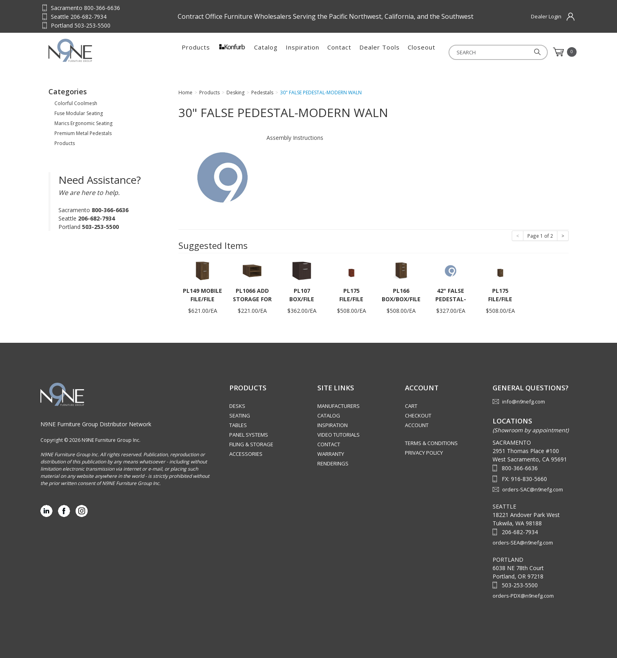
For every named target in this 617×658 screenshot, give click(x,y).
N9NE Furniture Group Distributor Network (95, 424)
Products (196, 52)
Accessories (245, 453)
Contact (339, 52)
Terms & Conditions (431, 443)
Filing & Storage (251, 444)
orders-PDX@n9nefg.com (523, 595)
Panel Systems (248, 434)
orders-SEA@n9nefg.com (523, 542)
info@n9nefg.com (523, 401)
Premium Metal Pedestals (83, 133)
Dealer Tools (379, 52)
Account (417, 425)
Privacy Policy (424, 452)
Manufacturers (338, 406)
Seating (239, 415)
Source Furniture (87, 50)
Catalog (266, 52)
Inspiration (302, 52)
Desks (237, 406)
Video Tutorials (338, 434)
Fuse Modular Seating (78, 113)
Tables (238, 425)
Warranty (330, 453)
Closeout (421, 52)
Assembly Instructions (294, 137)
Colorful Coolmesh (75, 103)
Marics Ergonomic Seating (83, 123)
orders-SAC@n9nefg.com (532, 489)
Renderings (333, 463)
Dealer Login (546, 16)
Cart (411, 406)
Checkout (418, 415)
